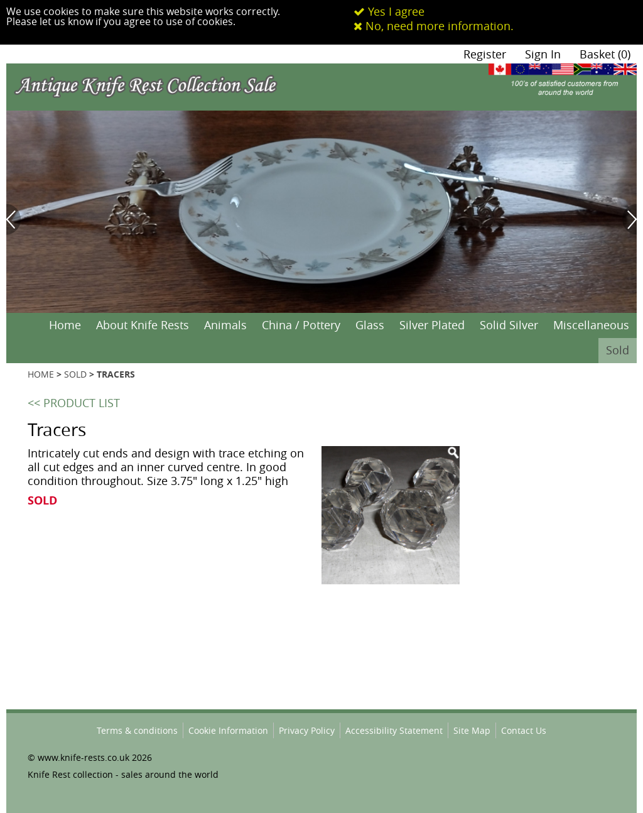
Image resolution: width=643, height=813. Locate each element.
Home (65, 324)
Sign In (543, 54)
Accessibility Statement (394, 730)
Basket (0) (605, 54)
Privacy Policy (307, 730)
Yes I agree (389, 11)
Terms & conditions (137, 730)
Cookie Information (228, 730)
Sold (617, 349)
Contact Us (523, 730)
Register (484, 54)
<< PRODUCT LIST (74, 402)
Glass (369, 324)
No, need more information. (434, 25)
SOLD (75, 374)
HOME (41, 374)
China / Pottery (301, 324)
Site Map (471, 730)
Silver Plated (432, 324)
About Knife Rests (142, 324)
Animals (225, 324)
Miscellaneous (591, 324)
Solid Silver (509, 324)
